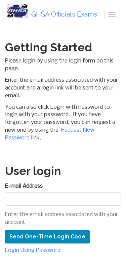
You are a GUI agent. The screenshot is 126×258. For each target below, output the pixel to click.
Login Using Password (32, 250)
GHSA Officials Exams (52, 11)
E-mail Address (24, 186)
